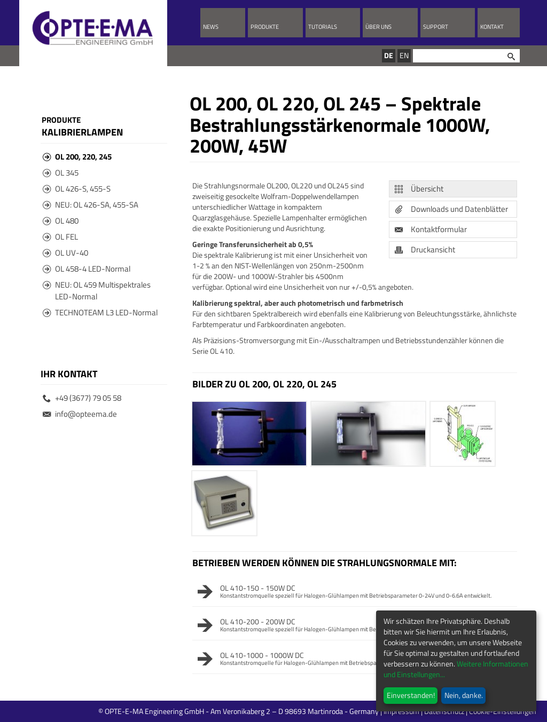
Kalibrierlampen (82, 132)
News (210, 26)
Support (435, 26)
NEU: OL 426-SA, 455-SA (90, 205)
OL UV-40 (65, 253)
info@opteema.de (80, 414)
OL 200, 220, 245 (77, 156)
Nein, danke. (463, 695)
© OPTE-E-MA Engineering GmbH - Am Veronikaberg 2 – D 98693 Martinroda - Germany (281, 711)
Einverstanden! (411, 695)
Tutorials (322, 26)
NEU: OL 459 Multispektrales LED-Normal (97, 291)
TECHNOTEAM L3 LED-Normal (100, 312)
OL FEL (60, 237)
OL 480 (61, 221)
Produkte (265, 26)
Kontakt (492, 26)
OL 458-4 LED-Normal (86, 269)
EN (404, 55)
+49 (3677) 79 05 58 (82, 398)
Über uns (378, 26)
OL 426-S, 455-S (77, 189)
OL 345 (61, 172)
